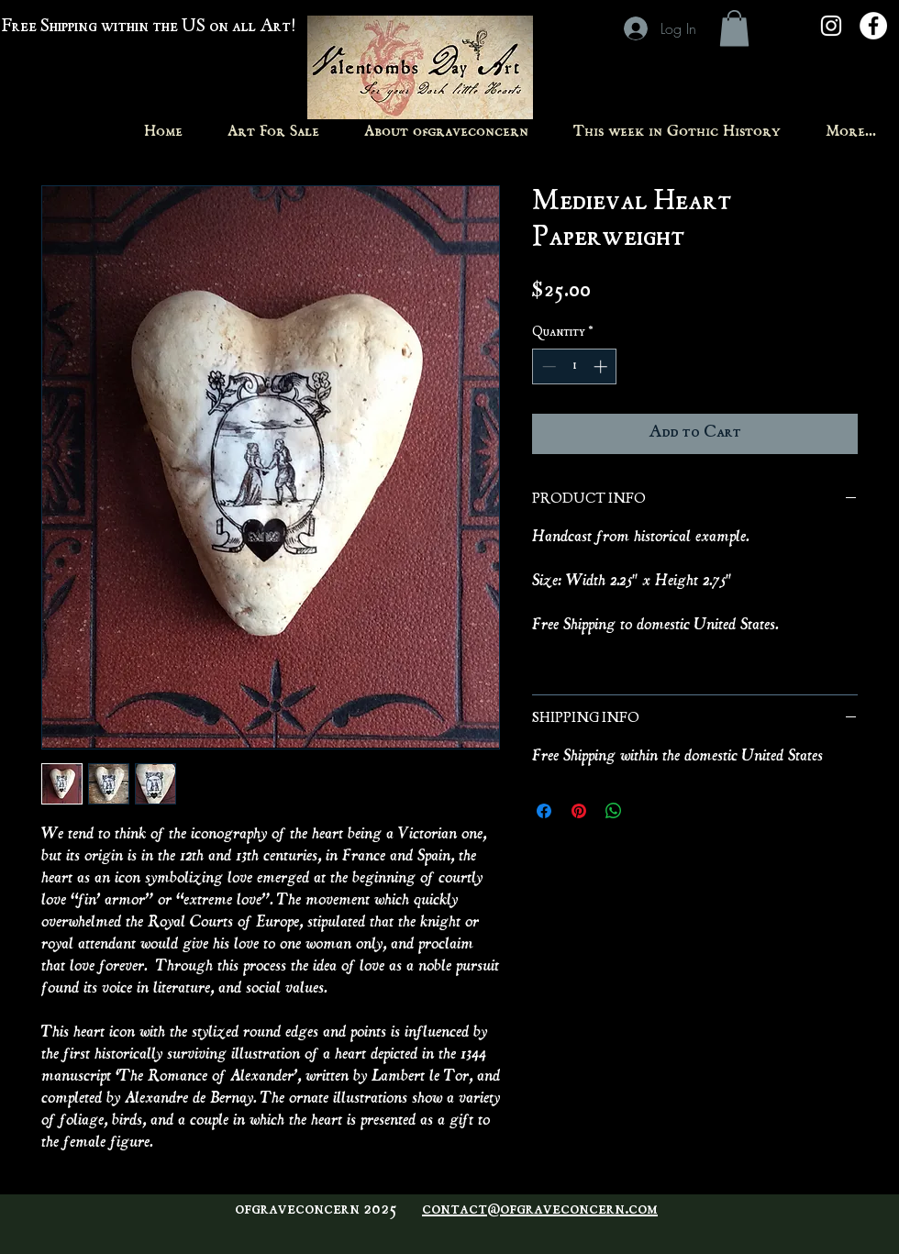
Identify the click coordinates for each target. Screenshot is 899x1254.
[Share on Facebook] (544, 811)
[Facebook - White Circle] (873, 25)
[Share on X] (649, 811)
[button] (734, 28)
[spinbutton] (575, 366)
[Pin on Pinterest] (579, 811)
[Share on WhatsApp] (614, 811)
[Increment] (602, 366)
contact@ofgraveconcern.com (540, 1210)
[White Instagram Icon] (831, 25)
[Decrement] (547, 366)
